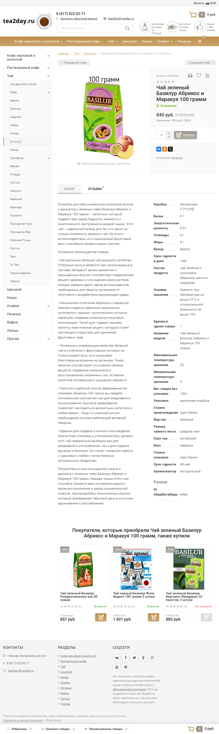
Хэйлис (15, 281)
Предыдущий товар (74, 62)
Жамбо (15, 166)
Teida (30, 92)
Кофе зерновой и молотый (37, 41)
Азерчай (15, 116)
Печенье (184, 41)
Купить (189, 135)
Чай (111, 41)
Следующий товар (201, 62)
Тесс (13, 256)
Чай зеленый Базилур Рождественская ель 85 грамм (79, 596)
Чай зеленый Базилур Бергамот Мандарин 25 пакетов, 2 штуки (184, 596)
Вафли (12, 322)
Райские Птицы (20, 240)
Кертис (14, 100)
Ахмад (14, 133)
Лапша (12, 330)
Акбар (14, 125)
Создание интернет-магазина (23, 720)
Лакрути (15, 190)
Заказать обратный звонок (78, 18)
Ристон (15, 248)
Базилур (15, 141)
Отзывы (96, 188)
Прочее (29, 339)
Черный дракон (20, 273)
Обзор (69, 189)
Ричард (15, 174)
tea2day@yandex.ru (121, 18)
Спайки (163, 41)
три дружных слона (23, 84)
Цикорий (129, 41)
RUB (205, 3)
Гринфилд (30, 158)
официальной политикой (129, 689)
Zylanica (15, 108)
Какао (147, 41)
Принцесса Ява (20, 232)
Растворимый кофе (83, 41)
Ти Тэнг (15, 264)
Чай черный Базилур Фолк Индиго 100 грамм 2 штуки (134, 594)
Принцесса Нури (21, 223)
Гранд (14, 149)
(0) (71, 606)
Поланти (16, 215)
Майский (16, 199)
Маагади (16, 207)
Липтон (15, 182)
